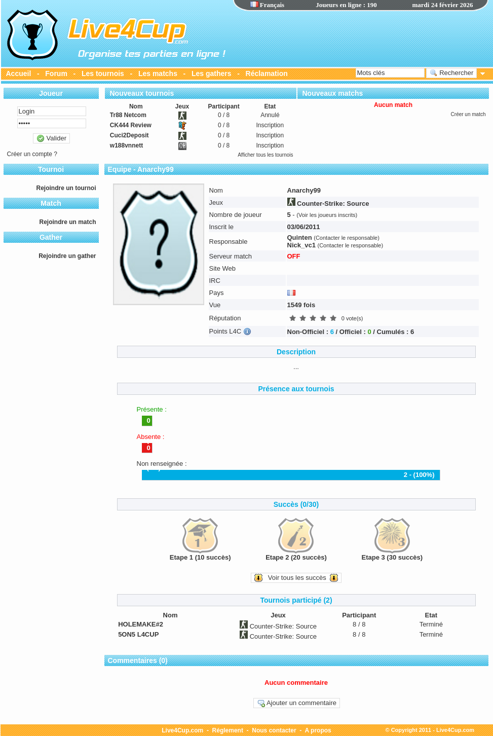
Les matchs (157, 73)
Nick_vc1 (301, 245)
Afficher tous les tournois (265, 155)
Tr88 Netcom (128, 115)
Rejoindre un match (67, 222)
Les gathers (212, 73)
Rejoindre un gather (67, 256)
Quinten (299, 237)
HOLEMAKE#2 (140, 624)
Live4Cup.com (182, 730)
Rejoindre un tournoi (66, 188)
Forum (56, 73)
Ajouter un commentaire (296, 703)
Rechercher (452, 73)
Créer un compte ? (32, 154)
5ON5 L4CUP (138, 634)
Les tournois (103, 73)
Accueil (18, 73)
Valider (51, 138)
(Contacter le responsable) (347, 238)
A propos (318, 730)
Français (267, 5)
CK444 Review (130, 125)
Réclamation (267, 73)
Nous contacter (274, 730)
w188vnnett (126, 145)
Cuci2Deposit (129, 135)
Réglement (227, 730)
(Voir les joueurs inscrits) (326, 215)
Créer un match (468, 114)
